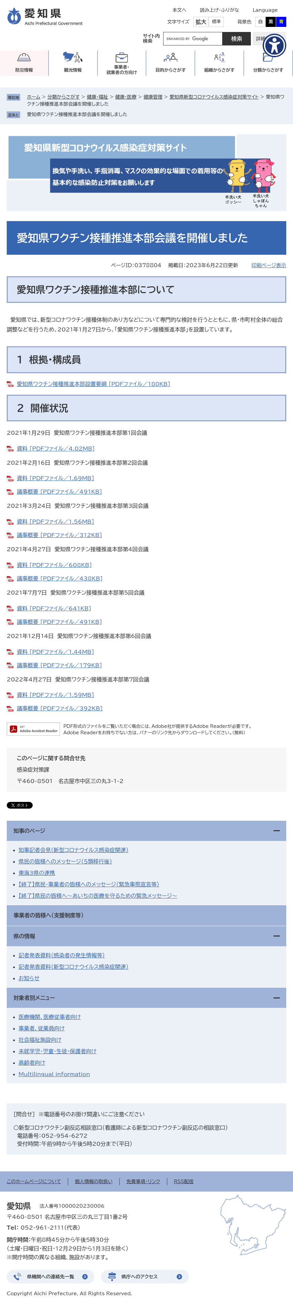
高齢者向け (32, 1062)
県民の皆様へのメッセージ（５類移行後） (65, 861)
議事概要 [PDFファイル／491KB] (59, 491)
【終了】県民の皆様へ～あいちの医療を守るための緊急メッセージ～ (98, 895)
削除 (132, 114)
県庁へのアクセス (139, 1276)
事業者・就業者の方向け (122, 70)
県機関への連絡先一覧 (50, 1276)
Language (265, 10)
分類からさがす (64, 97)
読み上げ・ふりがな (219, 10)
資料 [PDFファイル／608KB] (54, 565)
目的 (170, 70)
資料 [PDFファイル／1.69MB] (55, 478)
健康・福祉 (97, 97)
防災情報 (24, 70)
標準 (216, 22)
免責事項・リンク (143, 1181)
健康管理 (153, 97)
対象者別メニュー (34, 997)
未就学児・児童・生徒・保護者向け (57, 1051)
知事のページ (29, 831)
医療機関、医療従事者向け (50, 1017)
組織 (219, 70)
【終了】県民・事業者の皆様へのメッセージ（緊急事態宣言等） (89, 884)
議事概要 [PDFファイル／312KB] (59, 535)
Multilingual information (54, 1074)
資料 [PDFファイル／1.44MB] (55, 652)
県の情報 (24, 936)
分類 (268, 70)
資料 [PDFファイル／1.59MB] (55, 695)
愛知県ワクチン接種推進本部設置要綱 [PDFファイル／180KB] (93, 384)
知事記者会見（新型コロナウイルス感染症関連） (73, 850)
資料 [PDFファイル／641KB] (54, 608)
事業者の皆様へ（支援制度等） (48, 915)
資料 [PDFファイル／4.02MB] (56, 448)
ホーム (33, 97)
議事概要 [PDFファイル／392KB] (60, 708)
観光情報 (73, 70)
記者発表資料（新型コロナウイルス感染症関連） (73, 966)
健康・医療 (126, 97)
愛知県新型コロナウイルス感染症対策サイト (214, 97)
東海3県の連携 (37, 873)
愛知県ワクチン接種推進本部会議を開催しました (77, 114)
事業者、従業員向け (42, 1028)
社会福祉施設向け (40, 1040)
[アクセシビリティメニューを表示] (274, 45)
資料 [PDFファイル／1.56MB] (55, 521)
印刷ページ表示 (269, 265)
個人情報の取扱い (94, 1181)
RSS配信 (184, 1181)
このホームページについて (34, 1181)
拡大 (201, 22)
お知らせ (29, 978)
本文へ (179, 10)
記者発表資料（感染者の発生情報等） (62, 955)
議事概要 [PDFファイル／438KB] (60, 578)
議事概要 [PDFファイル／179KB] (59, 665)
